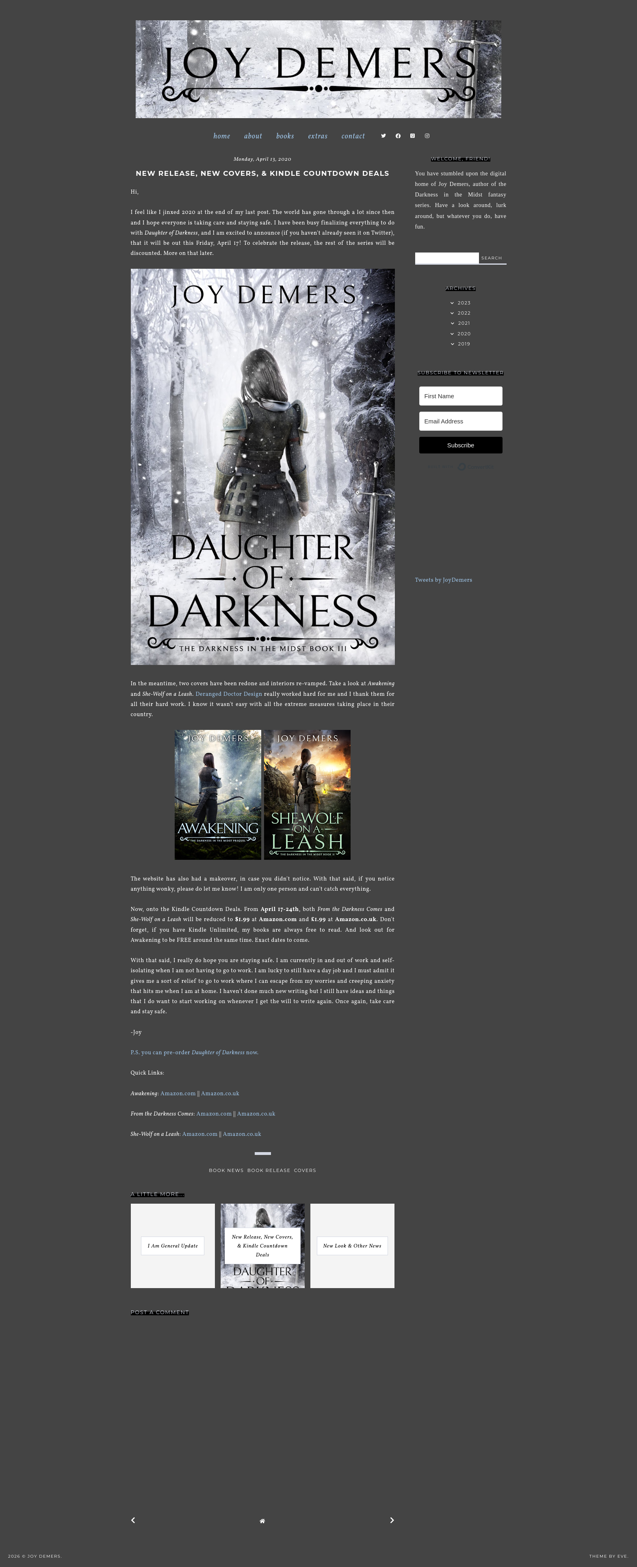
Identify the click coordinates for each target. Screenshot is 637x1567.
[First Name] (461, 396)
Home (221, 137)
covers (305, 1170)
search (491, 258)
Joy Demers (44, 1556)
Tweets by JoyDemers (443, 580)
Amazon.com (178, 1094)
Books (285, 137)
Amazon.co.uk (221, 1094)
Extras (318, 137)
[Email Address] (461, 421)
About (253, 137)
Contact (353, 137)
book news (226, 1170)
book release (269, 1170)
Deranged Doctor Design (228, 694)
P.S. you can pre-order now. (195, 1053)
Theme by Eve (608, 1556)
